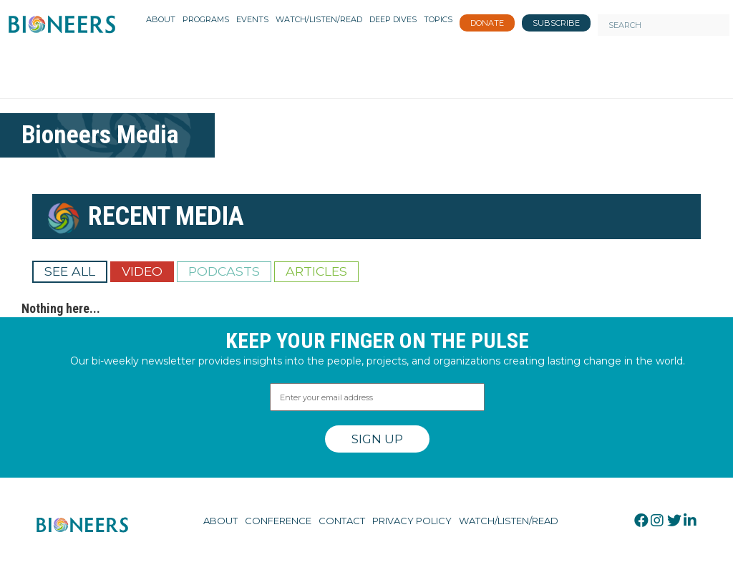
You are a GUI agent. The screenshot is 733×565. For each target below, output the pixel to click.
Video (142, 271)
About (220, 520)
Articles (316, 271)
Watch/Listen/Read (508, 520)
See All (69, 271)
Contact (342, 520)
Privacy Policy (412, 520)
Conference (278, 520)
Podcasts (224, 271)
